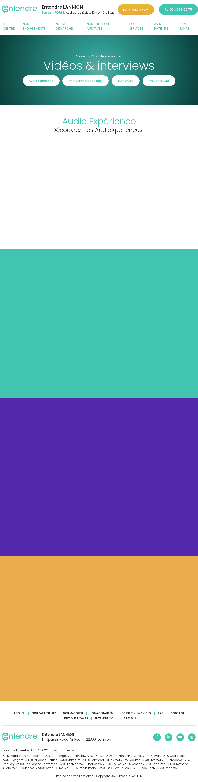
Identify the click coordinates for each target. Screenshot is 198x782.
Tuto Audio (126, 81)
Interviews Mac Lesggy (85, 81)
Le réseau (129, 718)
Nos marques (73, 713)
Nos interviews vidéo (135, 713)
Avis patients (161, 26)
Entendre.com (105, 718)
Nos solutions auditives (99, 26)
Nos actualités (101, 713)
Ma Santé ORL (158, 81)
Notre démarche (64, 26)
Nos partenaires (44, 713)
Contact (177, 713)
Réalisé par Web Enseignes (74, 776)
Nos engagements (34, 26)
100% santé (184, 26)
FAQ (161, 713)
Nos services (136, 26)
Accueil (19, 713)
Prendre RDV (135, 9)
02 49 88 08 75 (178, 9)
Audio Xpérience (41, 81)
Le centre (9, 26)
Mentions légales (75, 718)
